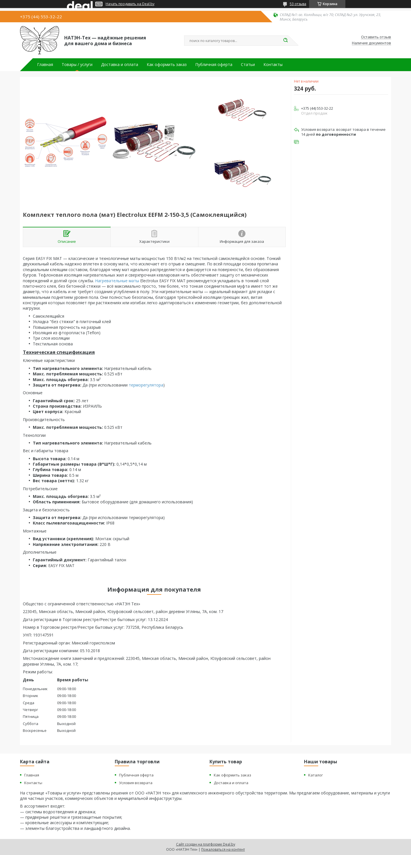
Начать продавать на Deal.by (130, 4)
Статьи (248, 65)
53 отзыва (298, 3)
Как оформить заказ (167, 65)
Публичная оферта (213, 65)
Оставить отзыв (376, 37)
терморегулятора (146, 385)
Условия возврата (135, 782)
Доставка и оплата (119, 65)
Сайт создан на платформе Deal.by (205, 844)
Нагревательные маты (117, 280)
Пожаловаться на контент (223, 849)
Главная (45, 65)
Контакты (273, 65)
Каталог (315, 775)
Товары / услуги (77, 65)
